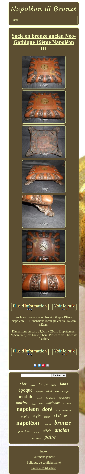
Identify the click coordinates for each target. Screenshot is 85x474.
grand (33, 385)
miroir (39, 398)
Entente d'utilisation (43, 468)
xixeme (36, 438)
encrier (37, 432)
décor (34, 404)
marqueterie (63, 410)
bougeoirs (64, 397)
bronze (62, 422)
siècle (47, 431)
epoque (39, 391)
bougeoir (50, 397)
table (54, 385)
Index (43, 451)
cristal (49, 391)
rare (41, 403)
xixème (60, 415)
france (47, 424)
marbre (22, 402)
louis (64, 384)
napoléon (27, 423)
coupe (65, 391)
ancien (62, 430)
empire (24, 416)
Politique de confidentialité (44, 462)
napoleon (28, 409)
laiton (47, 416)
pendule (25, 396)
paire (50, 437)
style (37, 415)
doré (47, 409)
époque (25, 390)
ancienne (53, 403)
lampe (43, 384)
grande (67, 403)
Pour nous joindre (44, 457)
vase (57, 391)
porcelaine (24, 431)
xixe (23, 383)
